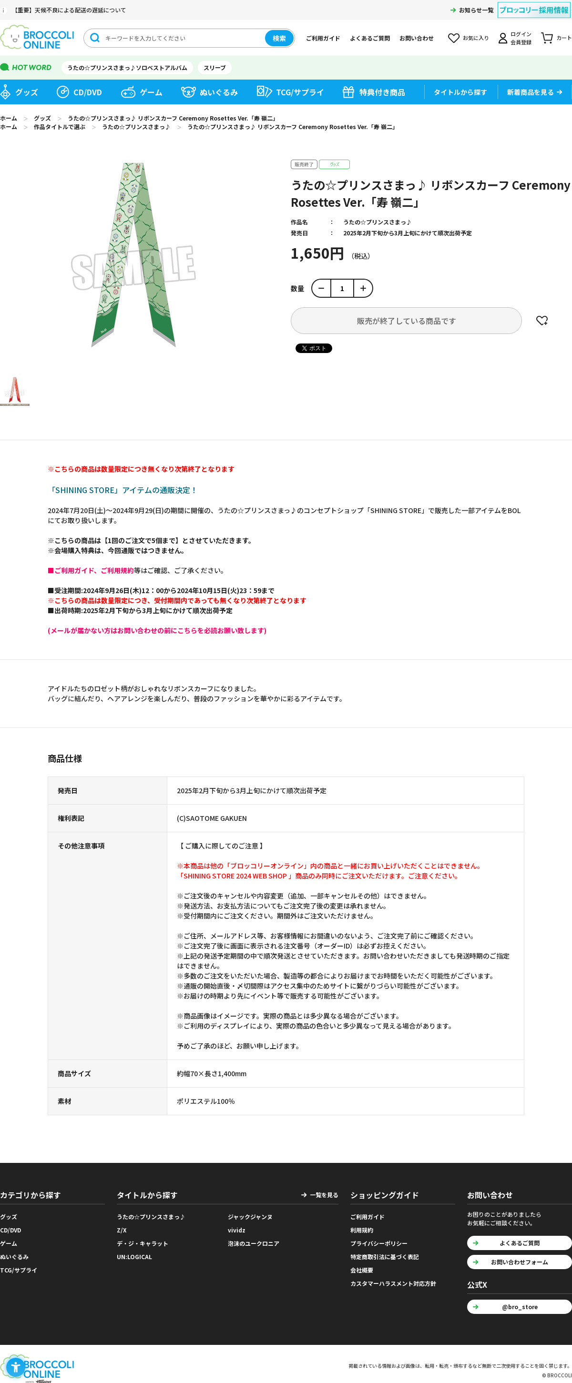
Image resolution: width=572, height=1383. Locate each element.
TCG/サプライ (300, 92)
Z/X (122, 1230)
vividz (236, 1230)
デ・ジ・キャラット (142, 1243)
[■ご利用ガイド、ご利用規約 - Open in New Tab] (91, 570)
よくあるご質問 (370, 38)
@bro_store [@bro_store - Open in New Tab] (520, 1306)
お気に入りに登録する (542, 320)
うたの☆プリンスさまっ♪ (377, 222)
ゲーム (151, 92)
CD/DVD (87, 92)
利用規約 (361, 1230)
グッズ (26, 92)
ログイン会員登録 (521, 38)
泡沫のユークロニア (253, 1243)
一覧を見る (324, 1195)
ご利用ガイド (323, 38)
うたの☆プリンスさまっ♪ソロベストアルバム (127, 67)
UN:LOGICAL (134, 1256)
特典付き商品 (382, 92)
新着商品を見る (530, 92)
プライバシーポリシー (379, 1243)
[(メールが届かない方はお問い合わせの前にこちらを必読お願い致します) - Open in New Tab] (157, 630)
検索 (279, 38)
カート (564, 37)
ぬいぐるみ (219, 92)
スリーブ (215, 67)
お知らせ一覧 (476, 10)
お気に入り (476, 37)
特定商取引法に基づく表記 (384, 1256)
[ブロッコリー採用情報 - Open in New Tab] (534, 4)
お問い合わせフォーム (519, 1262)
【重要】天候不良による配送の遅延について (69, 10)
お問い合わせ (416, 38)
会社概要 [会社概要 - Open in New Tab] (361, 1270)
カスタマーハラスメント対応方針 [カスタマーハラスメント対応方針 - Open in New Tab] (393, 1283)
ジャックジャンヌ (250, 1216)
